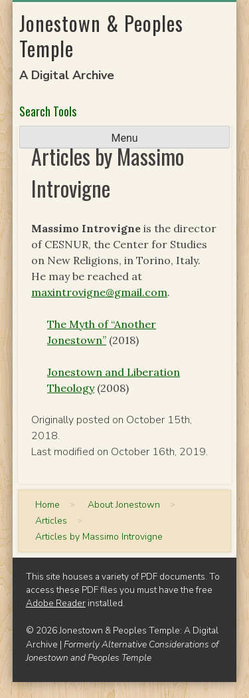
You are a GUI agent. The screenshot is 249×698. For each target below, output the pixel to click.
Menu (124, 138)
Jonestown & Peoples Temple (101, 35)
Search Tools (47, 111)
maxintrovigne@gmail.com (99, 292)
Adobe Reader (56, 603)
